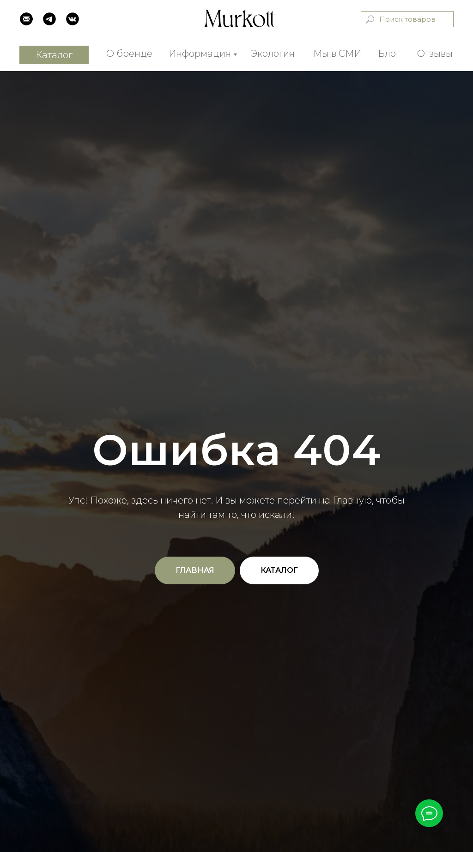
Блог (389, 53)
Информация (200, 53)
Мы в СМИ (337, 53)
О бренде (129, 53)
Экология (273, 53)
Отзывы (435, 53)
